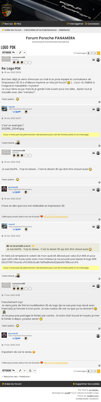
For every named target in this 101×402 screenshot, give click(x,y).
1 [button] (91, 53)
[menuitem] (7, 24)
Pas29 (12, 107)
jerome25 (13, 187)
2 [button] (95, 53)
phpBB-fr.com (93, 396)
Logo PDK (8, 47)
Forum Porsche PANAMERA (50, 38)
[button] (88, 53)
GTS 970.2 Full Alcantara (56, 216)
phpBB (67, 393)
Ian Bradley (94, 390)
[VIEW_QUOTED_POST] (33, 246)
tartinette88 (18, 57)
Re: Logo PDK (11, 68)
